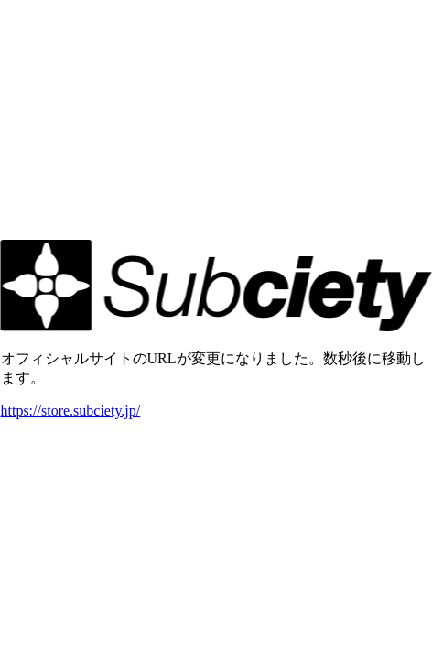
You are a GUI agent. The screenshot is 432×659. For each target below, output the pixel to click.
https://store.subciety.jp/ (71, 410)
